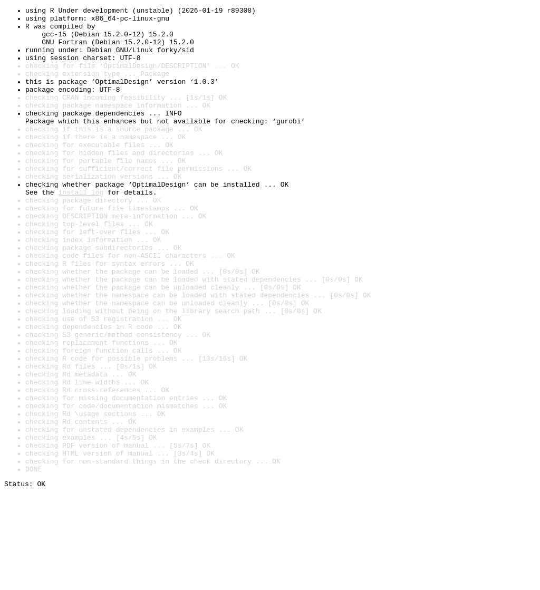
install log (80, 230)
